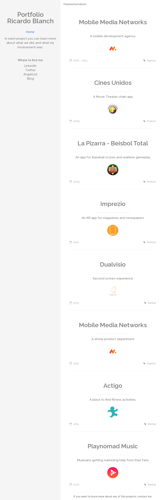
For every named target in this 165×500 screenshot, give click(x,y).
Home (30, 32)
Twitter (30, 70)
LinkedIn (30, 66)
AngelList (30, 74)
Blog (30, 78)
